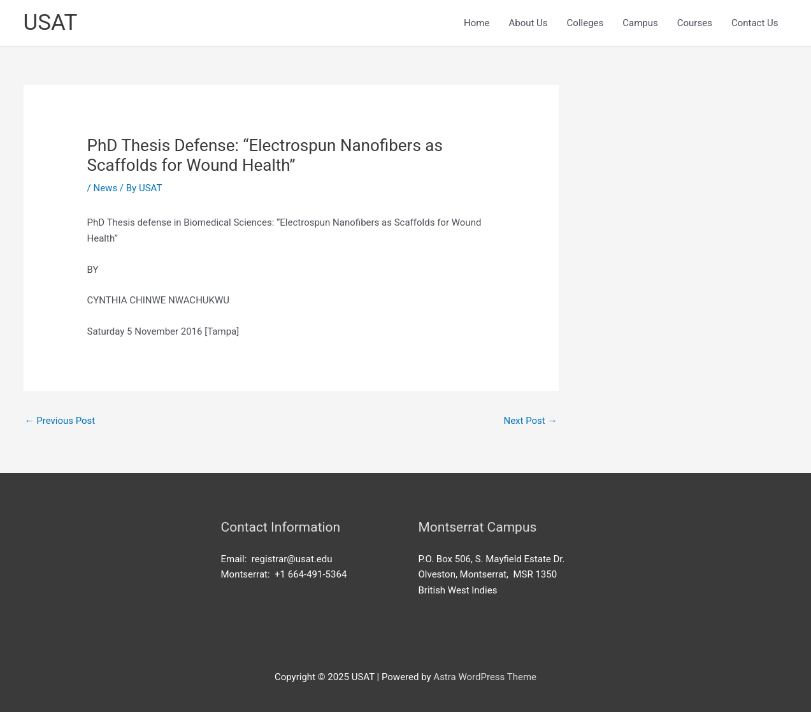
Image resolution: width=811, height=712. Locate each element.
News (105, 188)
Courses (694, 23)
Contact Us (755, 23)
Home (476, 23)
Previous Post (60, 420)
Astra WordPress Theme (484, 677)
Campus (640, 23)
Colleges (585, 23)
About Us (527, 23)
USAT (51, 23)
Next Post (530, 420)
